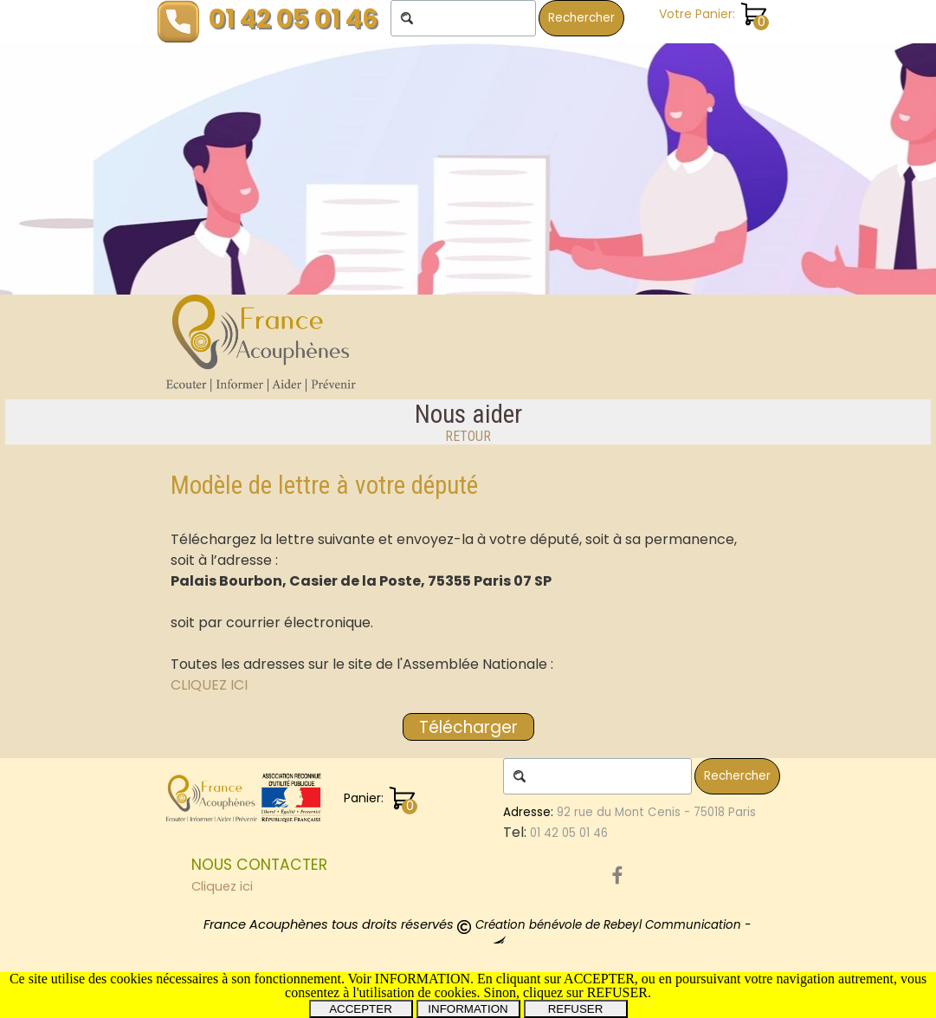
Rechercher (581, 18)
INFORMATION (467, 1008)
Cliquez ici (222, 886)
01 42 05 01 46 (293, 18)
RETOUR (468, 436)
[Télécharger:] (468, 727)
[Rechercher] (463, 18)
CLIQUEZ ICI (209, 685)
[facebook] (617, 875)
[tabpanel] (468, 421)
